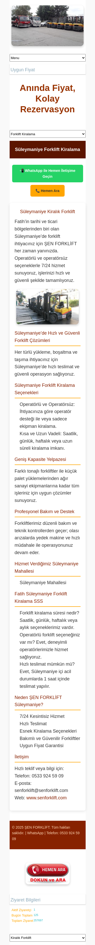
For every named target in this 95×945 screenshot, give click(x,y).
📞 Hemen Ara (47, 191)
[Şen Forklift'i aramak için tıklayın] (48, 873)
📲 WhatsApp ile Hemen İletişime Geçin (47, 173)
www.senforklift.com (46, 797)
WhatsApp (35, 833)
